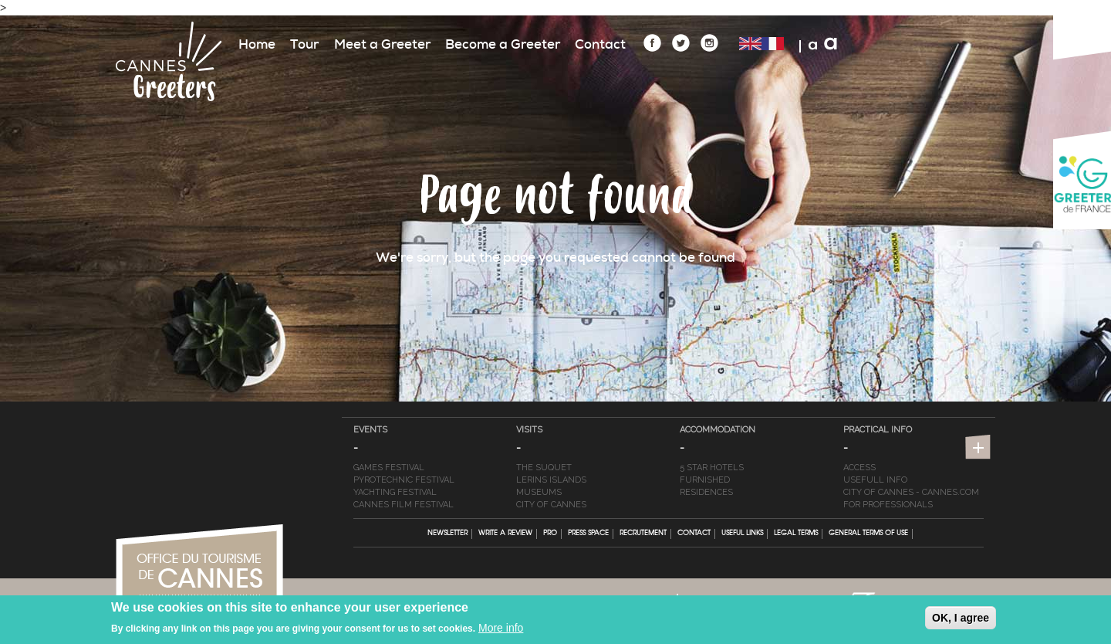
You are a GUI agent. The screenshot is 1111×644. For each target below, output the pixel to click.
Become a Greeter (502, 44)
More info (500, 631)
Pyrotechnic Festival (403, 480)
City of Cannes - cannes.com (911, 492)
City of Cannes (551, 505)
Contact (600, 44)
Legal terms (796, 533)
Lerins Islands (551, 480)
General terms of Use (868, 533)
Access (859, 468)
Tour (304, 44)
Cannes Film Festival (403, 505)
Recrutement (643, 533)
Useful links (742, 533)
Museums (539, 492)
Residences (706, 492)
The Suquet (544, 468)
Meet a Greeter (382, 44)
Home (256, 44)
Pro (550, 533)
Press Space (588, 533)
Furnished (705, 480)
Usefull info (875, 480)
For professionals (888, 505)
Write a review (505, 533)
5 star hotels (712, 468)
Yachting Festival (395, 492)
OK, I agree (960, 621)
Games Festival (388, 468)
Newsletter (447, 533)
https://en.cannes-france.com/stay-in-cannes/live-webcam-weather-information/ (979, 448)
